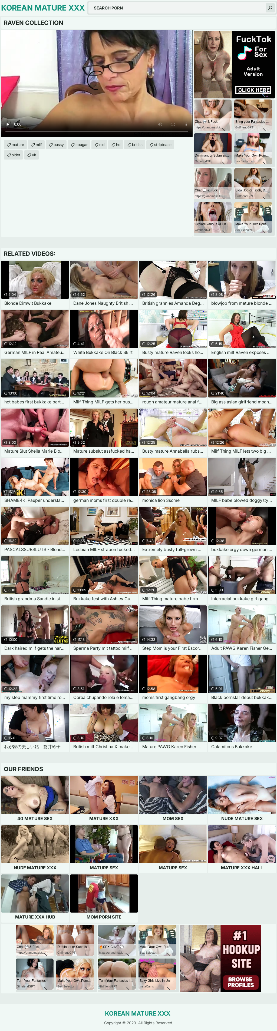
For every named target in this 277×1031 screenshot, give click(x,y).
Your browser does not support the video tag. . (97, 83)
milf (39, 144)
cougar (81, 144)
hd (118, 144)
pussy (59, 144)
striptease (163, 144)
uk (34, 155)
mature (18, 144)
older (16, 155)
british (137, 144)
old (101, 144)
